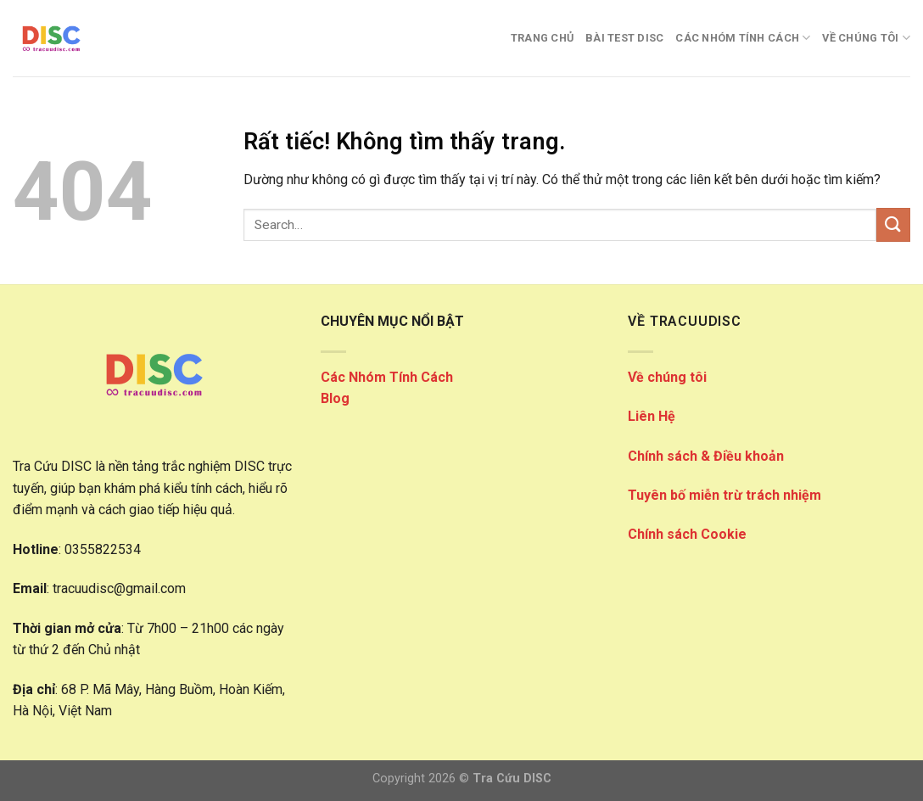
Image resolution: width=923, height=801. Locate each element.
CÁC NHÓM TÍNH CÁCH (742, 38)
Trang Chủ (542, 37)
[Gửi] (893, 224)
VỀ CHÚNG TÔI (866, 38)
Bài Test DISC (624, 37)
